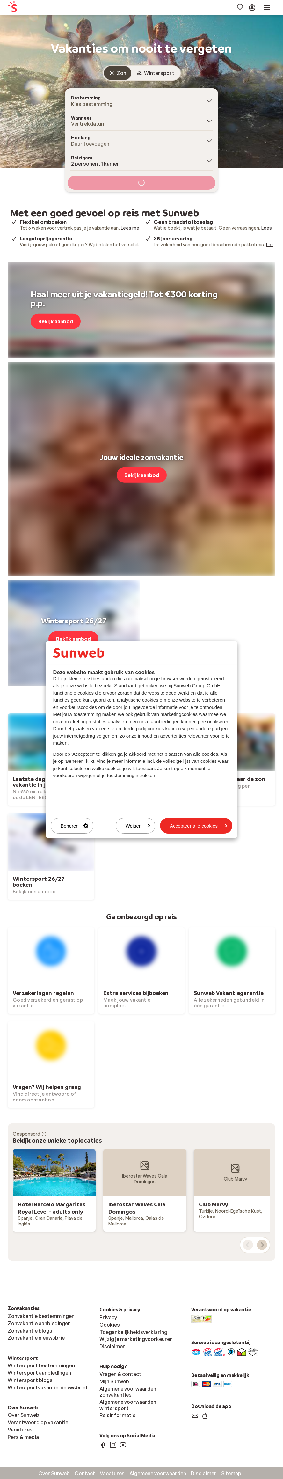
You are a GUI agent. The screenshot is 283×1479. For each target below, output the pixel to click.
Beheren (74, 825)
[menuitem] (33, 8)
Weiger (138, 825)
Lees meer (132, 228)
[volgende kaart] (262, 1245)
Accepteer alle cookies (198, 825)
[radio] (117, 73)
